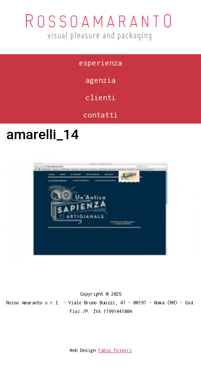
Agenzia (101, 80)
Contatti (100, 115)
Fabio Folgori (115, 350)
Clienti (101, 97)
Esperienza (100, 63)
